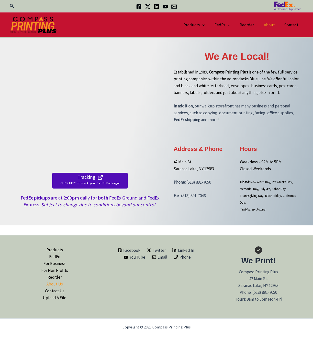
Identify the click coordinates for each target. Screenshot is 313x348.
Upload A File (54, 297)
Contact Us (54, 291)
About (271, 25)
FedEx (227, 25)
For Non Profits (54, 270)
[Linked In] (183, 250)
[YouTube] (165, 6)
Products (200, 25)
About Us (54, 284)
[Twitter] (147, 6)
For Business (55, 263)
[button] (12, 6)
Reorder (250, 25)
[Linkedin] (156, 6)
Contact (292, 25)
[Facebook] (139, 6)
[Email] (174, 6)
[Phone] (182, 257)
